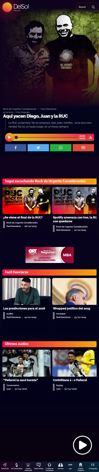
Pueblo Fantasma (80, 469)
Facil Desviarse (48, 108)
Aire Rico (61, 468)
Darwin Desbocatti (28, 469)
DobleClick (5, 468)
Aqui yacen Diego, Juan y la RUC (35, 116)
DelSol (21, 6)
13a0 (70, 468)
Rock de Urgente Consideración (19, 108)
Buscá (82, 7)
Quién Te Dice (38, 468)
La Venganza (93, 468)
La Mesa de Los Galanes (49, 469)
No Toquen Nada (16, 468)
